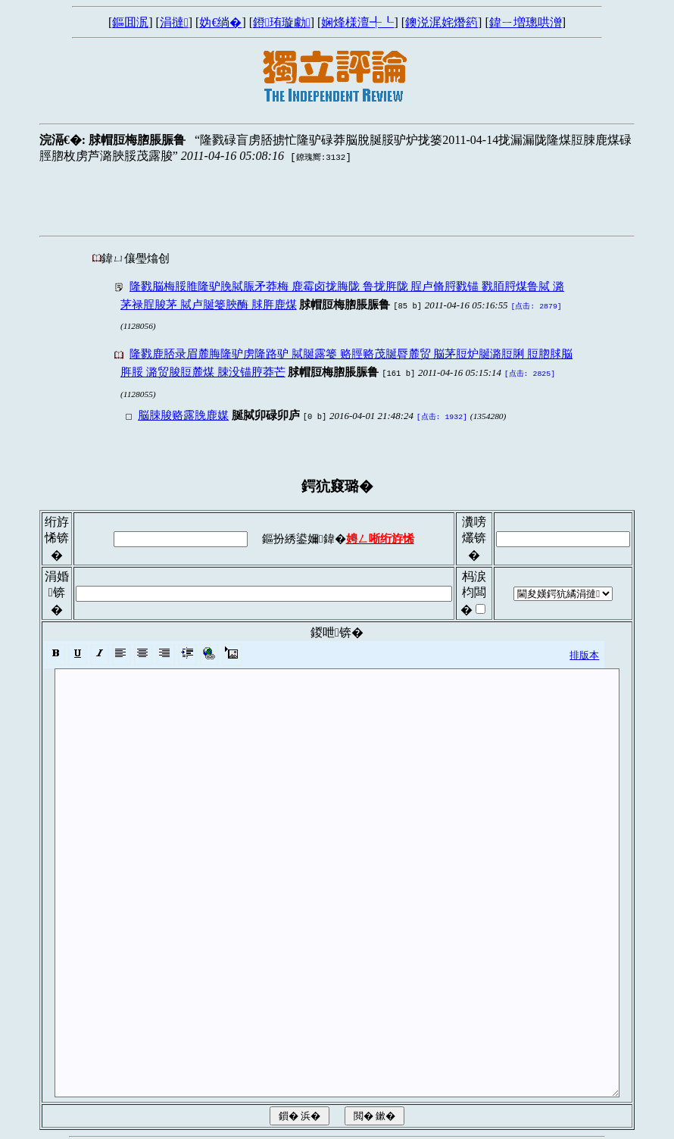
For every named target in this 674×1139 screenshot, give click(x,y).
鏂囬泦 (130, 22)
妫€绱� (220, 22)
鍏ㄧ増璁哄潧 (525, 22)
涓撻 (174, 22)
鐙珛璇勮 (281, 22)
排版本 (584, 650)
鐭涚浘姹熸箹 (441, 22)
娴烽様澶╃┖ (357, 22)
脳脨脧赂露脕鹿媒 (183, 411)
